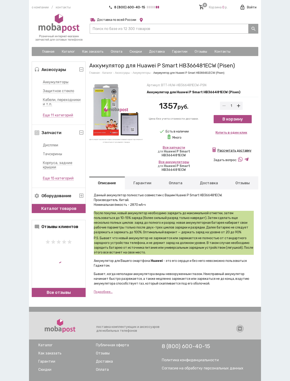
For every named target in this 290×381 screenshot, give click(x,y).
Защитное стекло (58, 91)
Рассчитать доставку (234, 150)
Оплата (175, 183)
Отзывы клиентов (56, 226)
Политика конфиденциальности (190, 360)
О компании (40, 7)
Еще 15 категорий (58, 178)
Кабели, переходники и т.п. (62, 102)
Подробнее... (103, 292)
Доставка (209, 183)
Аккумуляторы (55, 82)
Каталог (107, 72)
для (174, 151)
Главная (94, 72)
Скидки (44, 369)
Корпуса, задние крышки (57, 165)
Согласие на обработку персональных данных (202, 368)
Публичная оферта (112, 345)
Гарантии (142, 183)
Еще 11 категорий (58, 115)
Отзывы (242, 183)
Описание (107, 183)
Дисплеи (50, 145)
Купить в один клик (231, 133)
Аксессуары (122, 72)
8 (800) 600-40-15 (127, 7)
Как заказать (49, 353)
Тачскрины (52, 154)
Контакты (63, 7)
